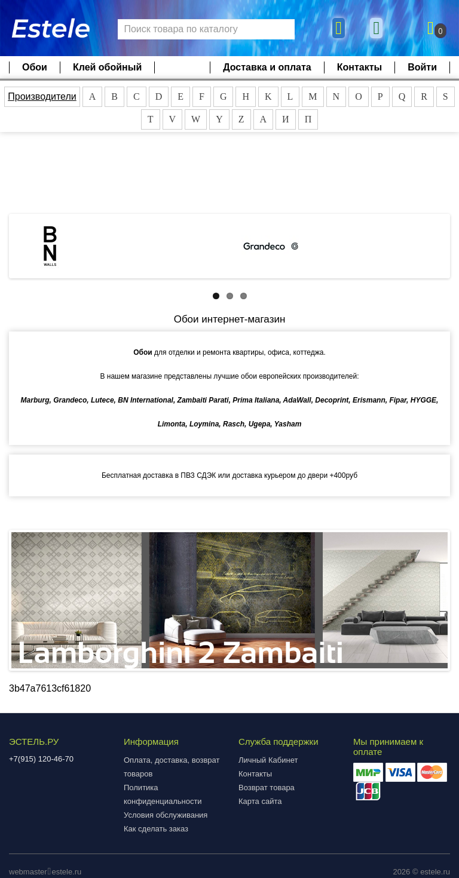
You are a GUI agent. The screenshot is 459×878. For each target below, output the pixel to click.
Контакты (359, 67)
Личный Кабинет (268, 760)
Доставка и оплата (267, 67)
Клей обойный (107, 67)
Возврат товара (266, 787)
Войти (422, 67)
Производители (42, 96)
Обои (34, 67)
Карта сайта (259, 801)
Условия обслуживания (165, 815)
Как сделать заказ (156, 828)
